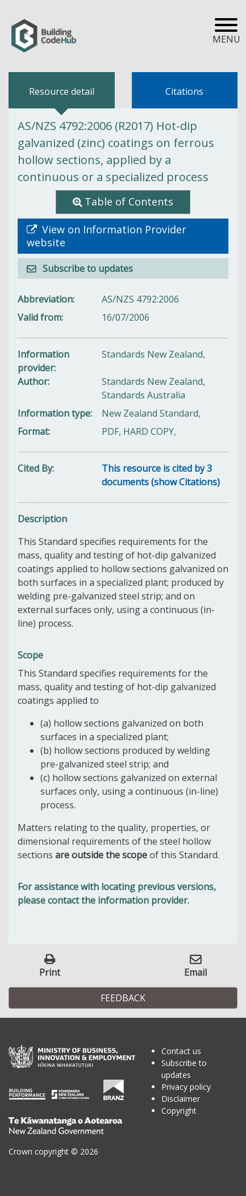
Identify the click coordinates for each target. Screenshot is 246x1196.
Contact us (181, 1051)
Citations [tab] (184, 91)
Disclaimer (180, 1098)
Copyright (179, 1110)
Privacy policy (186, 1086)
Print (49, 972)
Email (195, 972)
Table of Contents (129, 201)
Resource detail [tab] (61, 91)
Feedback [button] (123, 998)
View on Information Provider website (106, 236)
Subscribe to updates (86, 268)
